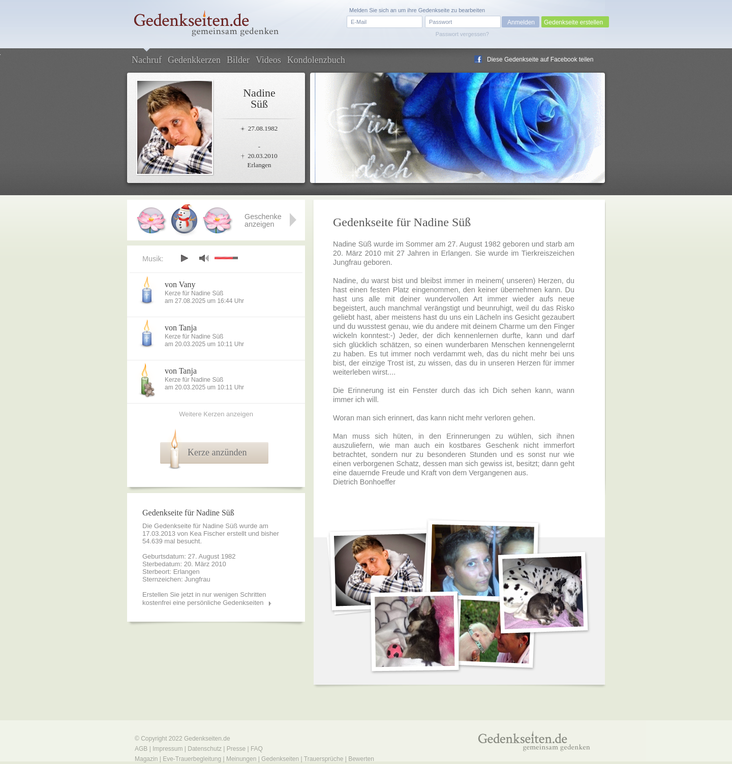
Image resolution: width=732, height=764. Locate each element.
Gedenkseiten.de (207, 738)
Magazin (146, 758)
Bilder (238, 60)
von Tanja (181, 327)
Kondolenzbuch (316, 60)
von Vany (180, 284)
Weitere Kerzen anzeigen (216, 414)
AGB (141, 748)
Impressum (167, 748)
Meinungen (241, 758)
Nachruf (147, 60)
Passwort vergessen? (462, 34)
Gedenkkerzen (194, 60)
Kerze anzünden (217, 452)
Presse (236, 748)
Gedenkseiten (280, 758)
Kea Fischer (207, 533)
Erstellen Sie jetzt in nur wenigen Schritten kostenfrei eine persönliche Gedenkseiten (204, 598)
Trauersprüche (324, 758)
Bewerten (361, 758)
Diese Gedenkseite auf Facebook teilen (540, 59)
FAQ (257, 748)
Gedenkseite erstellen (573, 22)
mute (203, 258)
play (184, 258)
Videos (268, 60)
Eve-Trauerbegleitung (192, 758)
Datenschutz (205, 748)
